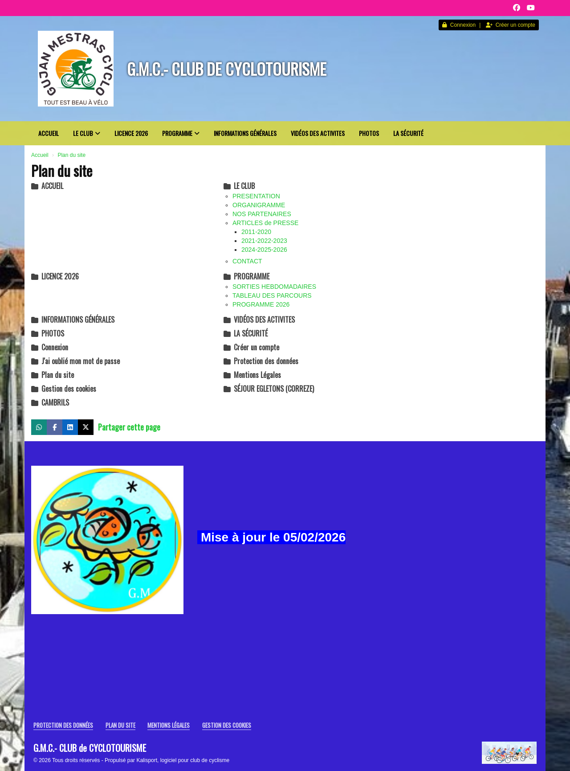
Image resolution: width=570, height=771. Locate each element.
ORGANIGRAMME (258, 205)
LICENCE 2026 (131, 133)
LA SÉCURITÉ (408, 133)
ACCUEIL (48, 133)
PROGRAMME (181, 133)
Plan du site (52, 374)
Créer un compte (510, 25)
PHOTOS (369, 133)
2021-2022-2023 (264, 240)
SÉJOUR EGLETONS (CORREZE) (269, 388)
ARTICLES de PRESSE (265, 222)
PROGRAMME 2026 (260, 304)
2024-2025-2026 (264, 249)
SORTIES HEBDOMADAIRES (274, 286)
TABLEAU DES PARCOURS (272, 295)
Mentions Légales (252, 374)
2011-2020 (256, 231)
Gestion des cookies (63, 388)
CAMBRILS (50, 402)
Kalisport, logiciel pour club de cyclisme (182, 760)
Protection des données (261, 361)
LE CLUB (86, 133)
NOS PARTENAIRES (261, 213)
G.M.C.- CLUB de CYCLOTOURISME (226, 68)
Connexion (459, 25)
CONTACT (247, 261)
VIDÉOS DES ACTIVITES (318, 133)
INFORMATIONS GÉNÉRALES (245, 133)
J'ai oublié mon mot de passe (75, 361)
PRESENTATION (256, 196)
